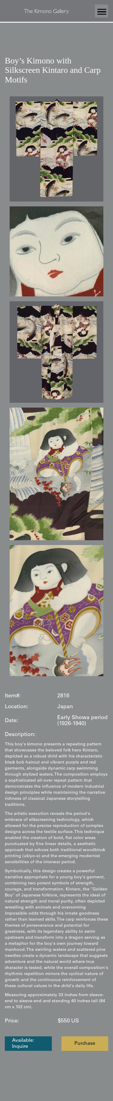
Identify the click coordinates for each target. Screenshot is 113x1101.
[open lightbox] (56, 149)
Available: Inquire (23, 1043)
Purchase (84, 1043)
